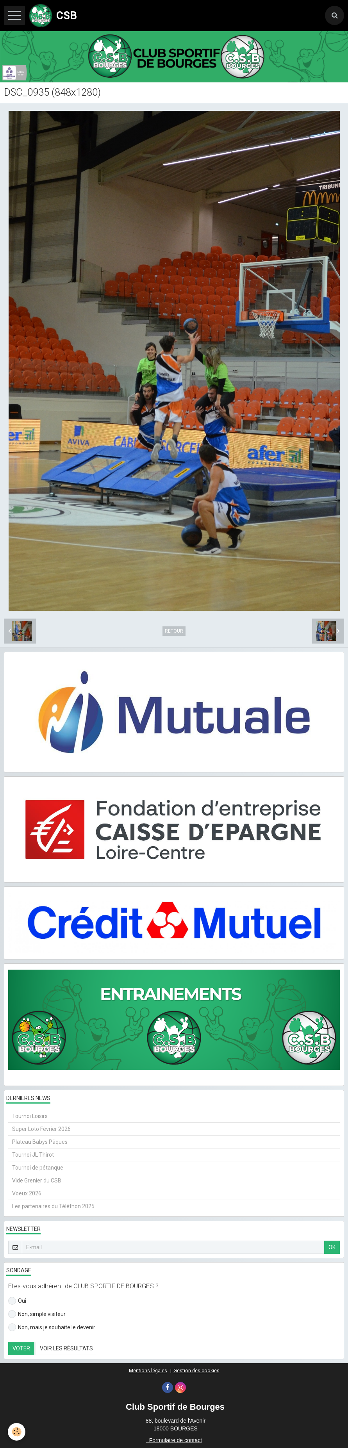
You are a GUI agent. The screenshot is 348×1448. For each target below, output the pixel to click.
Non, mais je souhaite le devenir (51, 1327)
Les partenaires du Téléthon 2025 (53, 1206)
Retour (174, 631)
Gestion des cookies (196, 1370)
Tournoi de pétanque (37, 1167)
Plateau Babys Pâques (40, 1142)
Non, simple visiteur (37, 1314)
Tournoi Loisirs (30, 1116)
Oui (17, 1301)
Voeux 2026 (26, 1193)
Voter (21, 1348)
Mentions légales (148, 1370)
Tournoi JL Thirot (33, 1155)
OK (332, 1247)
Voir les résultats (66, 1348)
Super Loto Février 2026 (41, 1129)
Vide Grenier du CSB (36, 1180)
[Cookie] (16, 1432)
